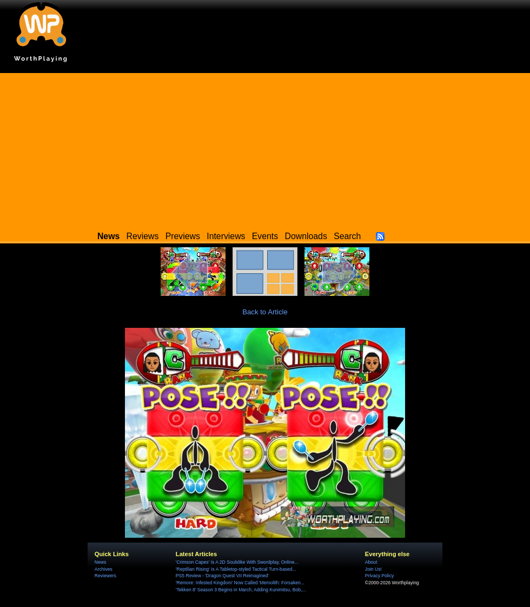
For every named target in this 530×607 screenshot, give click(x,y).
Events (265, 236)
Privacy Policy (379, 575)
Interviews (226, 236)
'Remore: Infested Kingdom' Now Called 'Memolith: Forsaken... (240, 582)
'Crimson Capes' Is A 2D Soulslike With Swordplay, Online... (237, 562)
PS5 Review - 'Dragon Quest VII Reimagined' (222, 575)
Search (347, 236)
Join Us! (373, 569)
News (100, 562)
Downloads (306, 236)
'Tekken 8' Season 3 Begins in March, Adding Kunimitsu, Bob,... (241, 589)
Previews (182, 236)
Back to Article (265, 312)
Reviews (143, 236)
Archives (103, 569)
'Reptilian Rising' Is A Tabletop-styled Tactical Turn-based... (236, 569)
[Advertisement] (265, 149)
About (371, 562)
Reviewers (105, 575)
